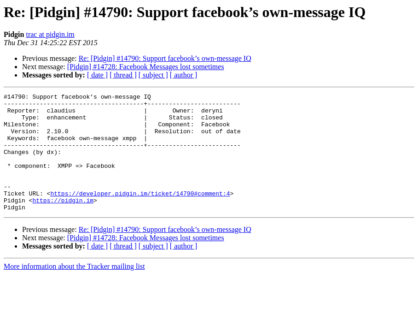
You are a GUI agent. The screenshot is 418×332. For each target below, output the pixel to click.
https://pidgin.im (62, 222)
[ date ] (97, 75)
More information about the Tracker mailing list (74, 290)
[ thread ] (123, 75)
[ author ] (183, 75)
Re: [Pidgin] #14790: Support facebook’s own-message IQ (165, 58)
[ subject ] (153, 75)
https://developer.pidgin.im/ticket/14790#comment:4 (140, 214)
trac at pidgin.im (50, 34)
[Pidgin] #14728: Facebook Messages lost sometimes (145, 67)
